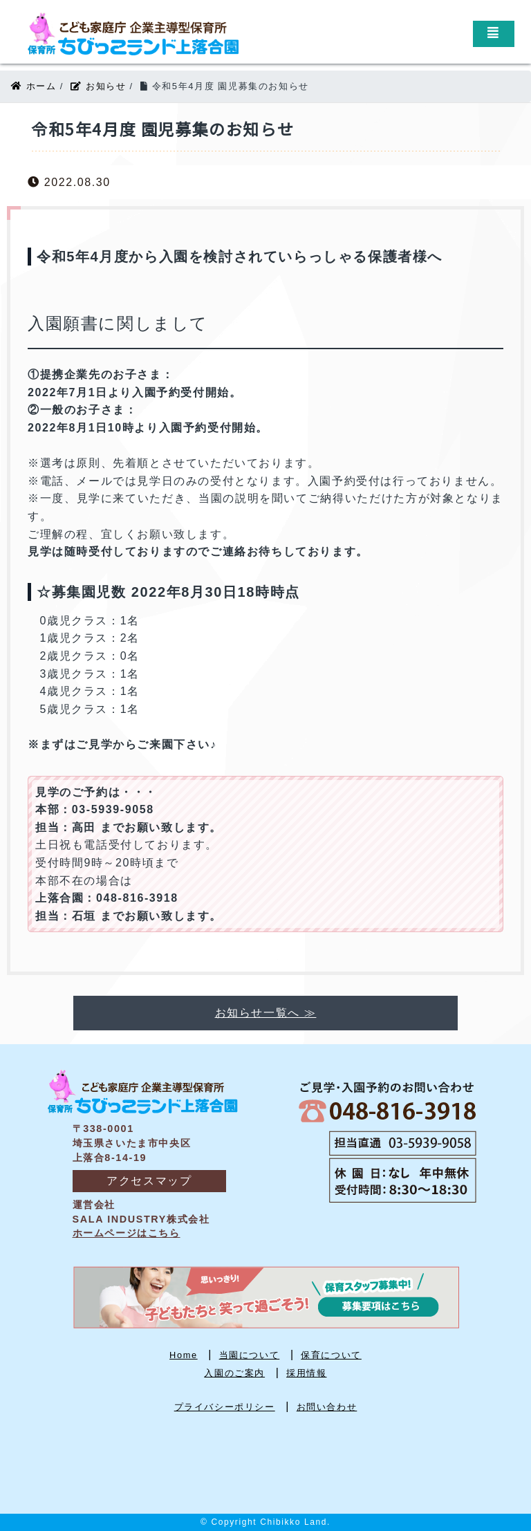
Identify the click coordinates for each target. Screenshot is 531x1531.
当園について (249, 1355)
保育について (331, 1355)
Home (183, 1355)
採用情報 (306, 1373)
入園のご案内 (234, 1373)
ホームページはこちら (126, 1232)
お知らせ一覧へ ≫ (266, 1013)
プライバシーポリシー (224, 1407)
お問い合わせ (327, 1407)
